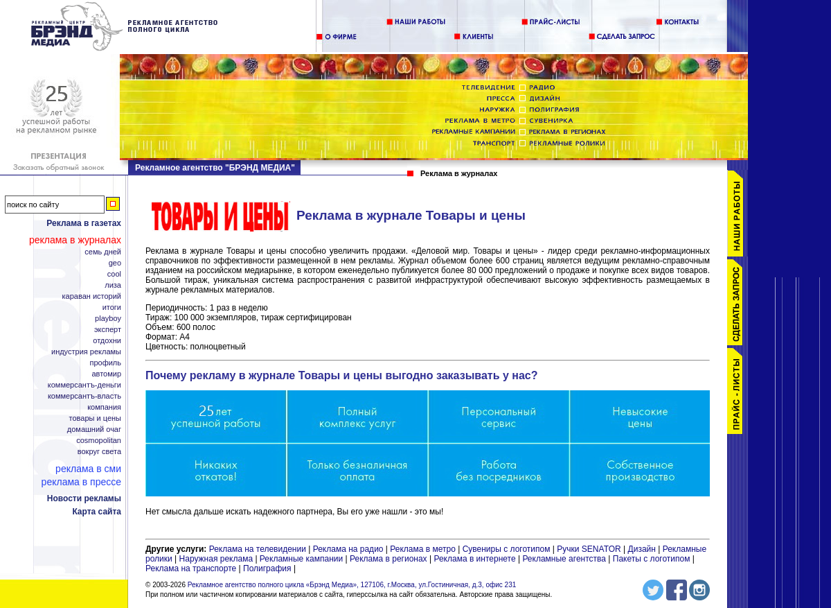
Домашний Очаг (94, 429)
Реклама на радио (348, 549)
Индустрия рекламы (86, 352)
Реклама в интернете (474, 559)
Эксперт (107, 329)
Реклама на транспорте (190, 568)
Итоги (111, 307)
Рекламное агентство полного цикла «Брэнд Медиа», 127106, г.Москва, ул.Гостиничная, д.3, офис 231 (352, 585)
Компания (104, 407)
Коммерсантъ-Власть (84, 396)
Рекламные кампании (301, 559)
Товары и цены (95, 418)
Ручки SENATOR (588, 549)
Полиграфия (267, 568)
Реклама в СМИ (88, 469)
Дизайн (642, 549)
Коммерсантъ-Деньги (84, 385)
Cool (114, 274)
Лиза (113, 285)
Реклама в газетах (83, 223)
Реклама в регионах (388, 559)
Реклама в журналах (75, 240)
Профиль (105, 363)
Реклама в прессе (81, 482)
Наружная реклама (216, 559)
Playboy (108, 318)
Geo (115, 263)
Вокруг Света (99, 451)
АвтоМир (106, 374)
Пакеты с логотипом (651, 559)
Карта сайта (96, 511)
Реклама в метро (423, 549)
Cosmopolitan (98, 440)
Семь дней (102, 252)
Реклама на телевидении (257, 549)
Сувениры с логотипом (507, 549)
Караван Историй (91, 296)
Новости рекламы (84, 498)
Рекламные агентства (565, 559)
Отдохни (107, 341)
